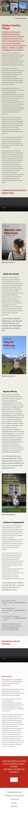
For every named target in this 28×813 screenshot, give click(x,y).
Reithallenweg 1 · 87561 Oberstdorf (15, 795)
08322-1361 (15, 630)
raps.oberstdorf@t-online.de (15, 792)
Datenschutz (14, 806)
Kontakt (14, 779)
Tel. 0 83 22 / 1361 (15, 799)
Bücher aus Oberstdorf (20, 18)
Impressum (14, 803)
